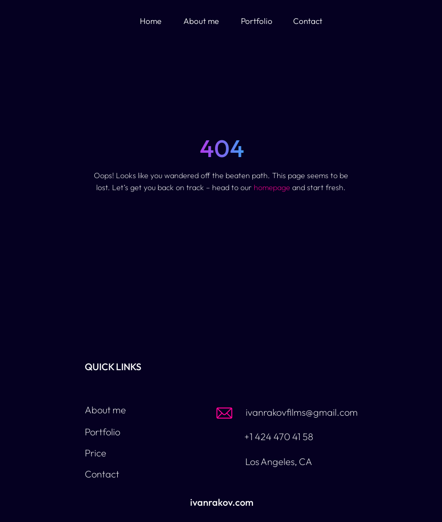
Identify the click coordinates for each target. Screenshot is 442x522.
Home (150, 21)
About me (201, 21)
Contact (307, 21)
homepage (272, 187)
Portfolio (256, 21)
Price (95, 453)
